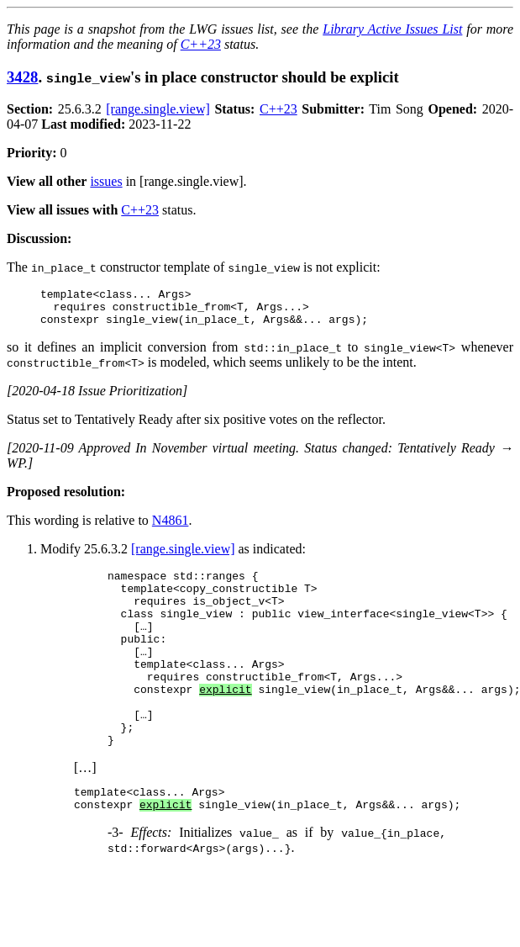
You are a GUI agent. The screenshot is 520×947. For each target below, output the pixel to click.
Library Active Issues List (392, 29)
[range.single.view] (158, 109)
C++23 (201, 44)
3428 (22, 77)
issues (106, 181)
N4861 (170, 528)
